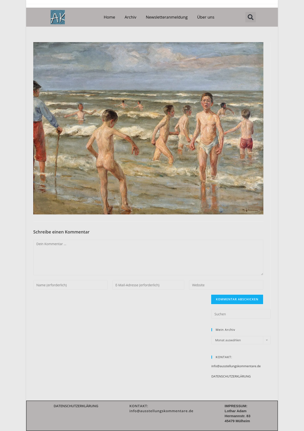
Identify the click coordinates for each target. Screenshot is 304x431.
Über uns (205, 17)
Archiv (130, 17)
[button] (250, 17)
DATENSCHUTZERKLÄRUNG (231, 376)
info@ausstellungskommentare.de (236, 366)
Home (109, 17)
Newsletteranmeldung (167, 17)
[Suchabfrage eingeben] (241, 314)
